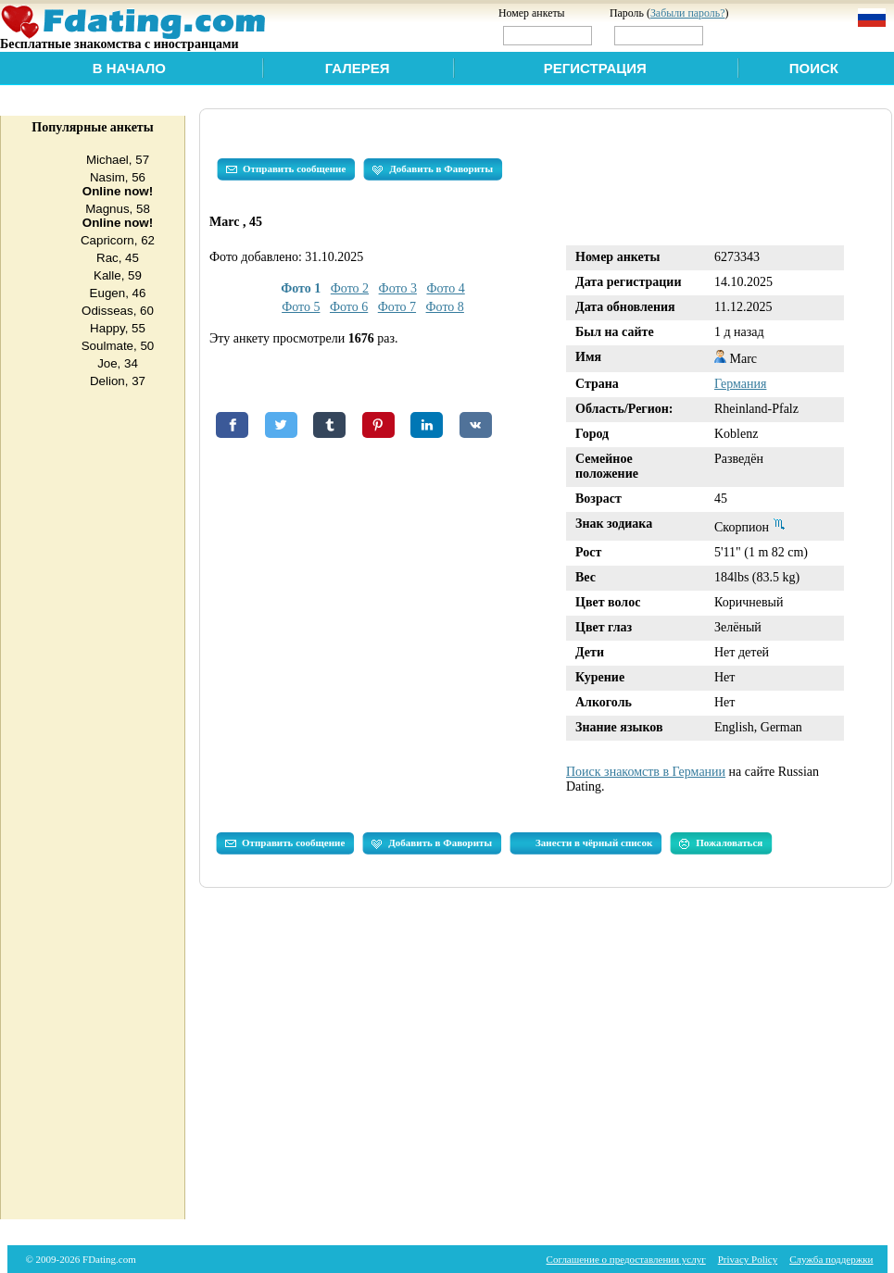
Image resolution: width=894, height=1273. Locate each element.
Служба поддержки (831, 1259)
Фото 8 (445, 307)
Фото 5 (301, 307)
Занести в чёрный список (593, 842)
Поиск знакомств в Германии (645, 772)
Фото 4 (445, 288)
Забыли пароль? (687, 12)
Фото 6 (349, 307)
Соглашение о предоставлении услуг (626, 1259)
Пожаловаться (720, 843)
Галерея (357, 68)
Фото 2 (350, 288)
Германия (740, 384)
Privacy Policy (747, 1259)
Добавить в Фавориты (432, 169)
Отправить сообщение (286, 169)
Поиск (813, 68)
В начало (129, 68)
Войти (746, 35)
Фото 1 (301, 288)
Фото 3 (398, 288)
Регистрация (595, 68)
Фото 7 (397, 307)
